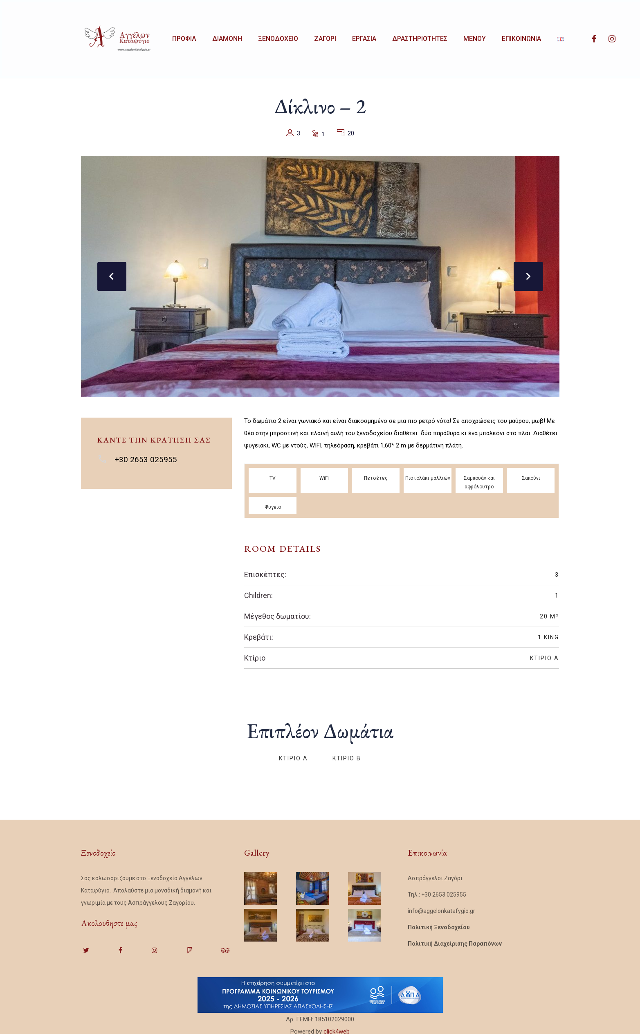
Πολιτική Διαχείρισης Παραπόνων (455, 940)
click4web (336, 1028)
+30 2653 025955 (146, 456)
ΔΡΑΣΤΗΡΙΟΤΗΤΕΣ (444, 37)
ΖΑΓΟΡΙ (340, 37)
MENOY (503, 37)
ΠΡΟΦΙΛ (186, 37)
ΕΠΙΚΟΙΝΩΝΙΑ (554, 37)
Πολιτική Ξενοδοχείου (439, 923)
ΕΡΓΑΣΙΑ (384, 37)
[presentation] (113, 272)
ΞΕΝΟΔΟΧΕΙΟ (289, 37)
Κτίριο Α (544, 654)
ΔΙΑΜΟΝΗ (233, 37)
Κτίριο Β (346, 754)
